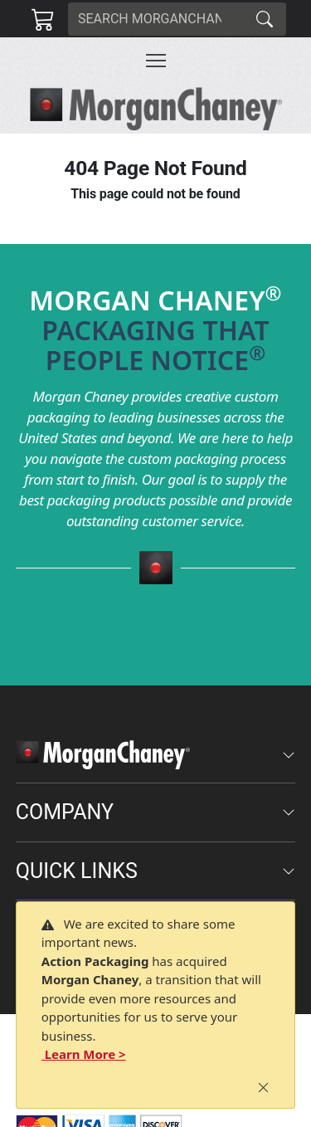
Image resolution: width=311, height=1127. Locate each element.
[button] (156, 60)
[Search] (156, 19)
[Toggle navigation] (156, 60)
